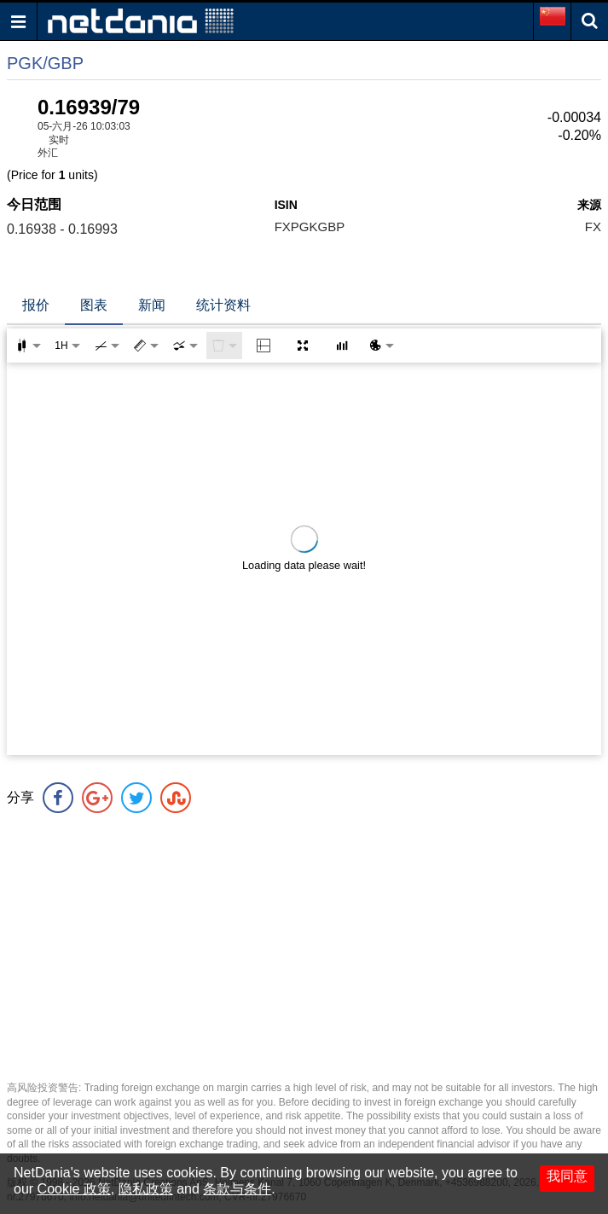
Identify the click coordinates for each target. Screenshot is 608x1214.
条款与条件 (237, 1189)
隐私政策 (146, 1189)
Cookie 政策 (74, 1189)
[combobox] (185, 345)
